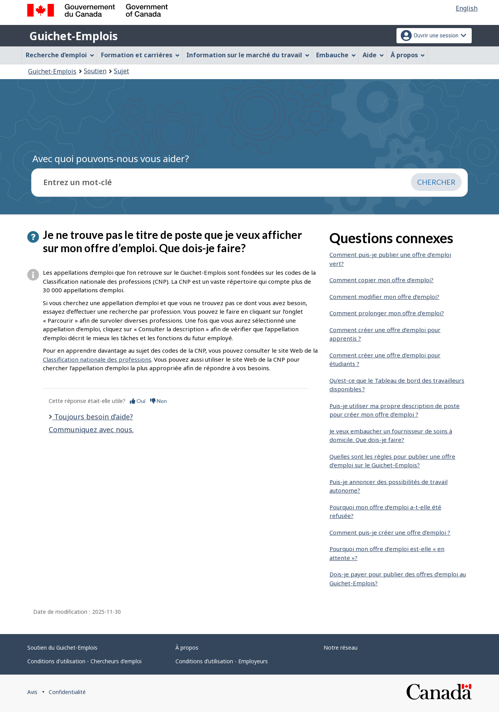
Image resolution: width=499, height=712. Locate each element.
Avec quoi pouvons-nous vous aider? (110, 158)
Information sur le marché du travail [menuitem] (248, 55)
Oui (137, 401)
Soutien (95, 71)
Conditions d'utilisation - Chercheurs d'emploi (84, 661)
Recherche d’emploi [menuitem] (60, 55)
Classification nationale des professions (97, 359)
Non (158, 401)
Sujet (121, 71)
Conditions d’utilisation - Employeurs (221, 661)
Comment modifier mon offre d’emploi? (384, 296)
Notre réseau (340, 647)
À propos (186, 647)
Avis (32, 692)
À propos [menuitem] (408, 55)
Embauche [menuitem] (336, 55)
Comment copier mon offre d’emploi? (381, 280)
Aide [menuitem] (373, 55)
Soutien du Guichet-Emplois (62, 647)
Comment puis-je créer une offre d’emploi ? (389, 532)
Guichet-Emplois (73, 35)
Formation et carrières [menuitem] (140, 55)
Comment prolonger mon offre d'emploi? (386, 313)
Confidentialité (67, 692)
